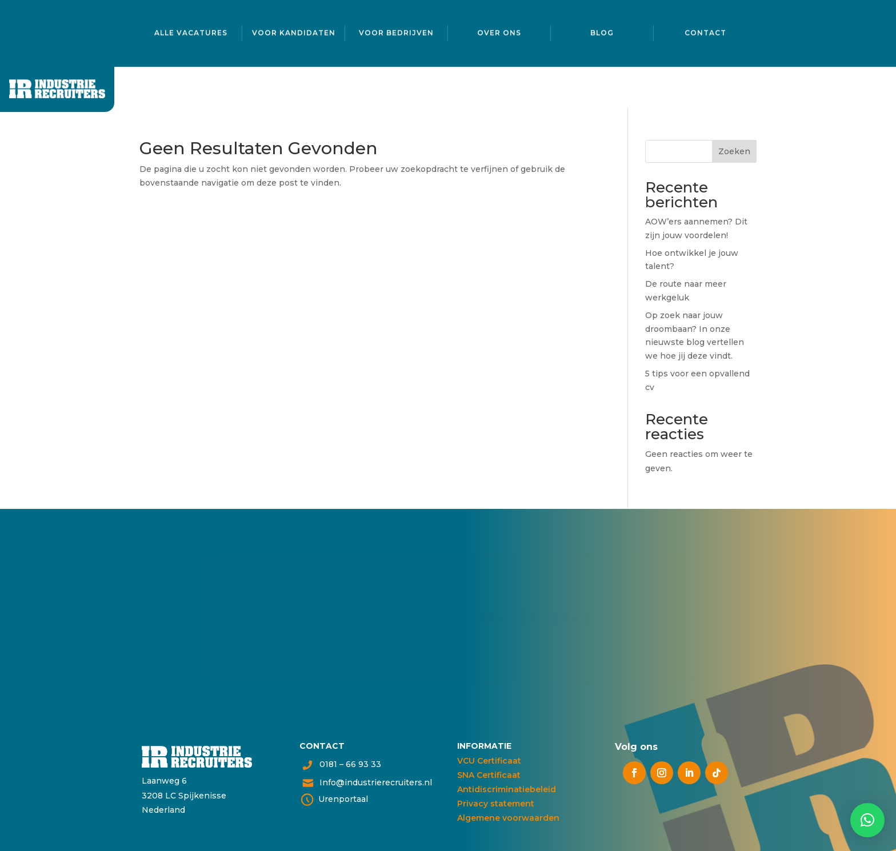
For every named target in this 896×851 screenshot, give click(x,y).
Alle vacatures (190, 31)
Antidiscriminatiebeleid (506, 789)
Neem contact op (258, 642)
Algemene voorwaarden (508, 818)
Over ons (499, 31)
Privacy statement (495, 803)
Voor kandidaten (293, 31)
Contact (705, 31)
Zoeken (734, 151)
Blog (602, 31)
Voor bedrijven (396, 31)
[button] (867, 820)
